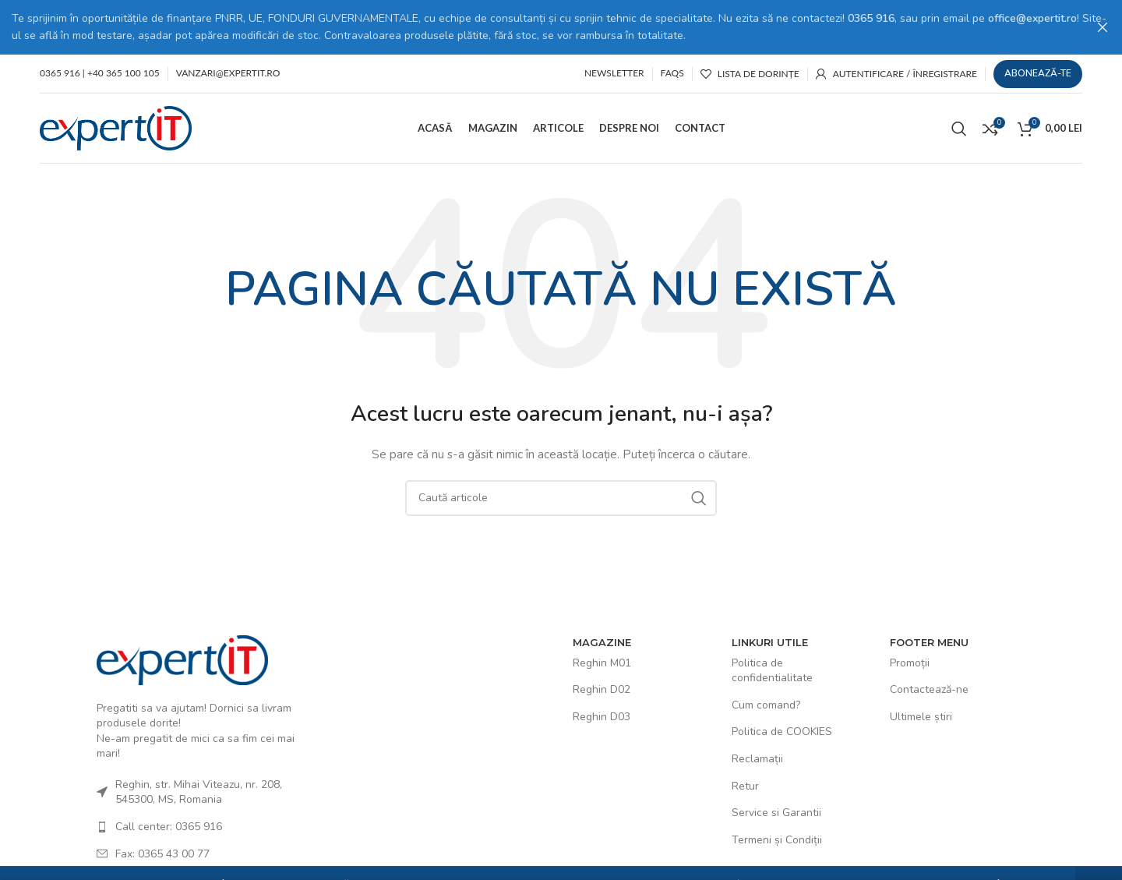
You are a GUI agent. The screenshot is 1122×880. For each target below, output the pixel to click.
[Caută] (959, 126)
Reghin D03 (601, 715)
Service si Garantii (776, 811)
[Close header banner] (1102, 27)
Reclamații (757, 757)
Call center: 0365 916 (168, 825)
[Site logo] (116, 125)
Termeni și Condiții (777, 838)
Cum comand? (766, 703)
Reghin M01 (602, 661)
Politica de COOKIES (782, 730)
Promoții (910, 661)
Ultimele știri (921, 715)
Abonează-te (1037, 71)
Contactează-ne (929, 687)
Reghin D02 (601, 687)
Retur (745, 784)
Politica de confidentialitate (772, 669)
